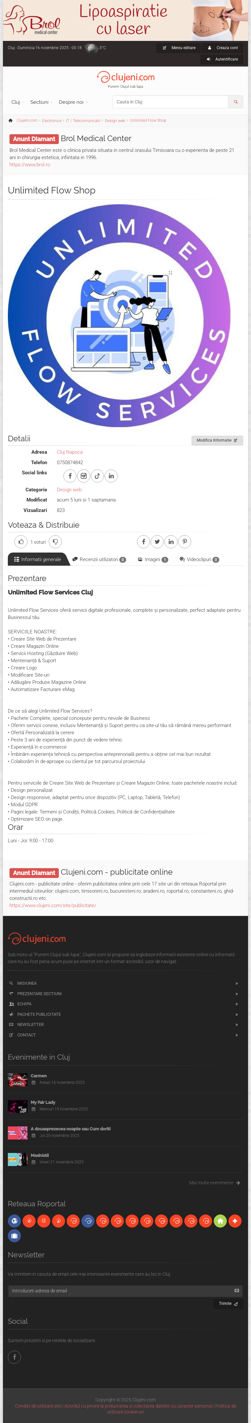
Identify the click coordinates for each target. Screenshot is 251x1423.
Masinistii (40, 1155)
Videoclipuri (199, 559)
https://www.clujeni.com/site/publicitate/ (52, 905)
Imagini (152, 559)
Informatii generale (37, 559)
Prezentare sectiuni (35, 993)
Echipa (19, 1003)
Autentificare (222, 59)
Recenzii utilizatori (99, 559)
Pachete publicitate (34, 1014)
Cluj (15, 102)
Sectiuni (39, 102)
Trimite (228, 1302)
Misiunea (22, 983)
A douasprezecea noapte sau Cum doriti (70, 1128)
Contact (22, 1034)
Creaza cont (222, 48)
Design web (69, 490)
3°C (102, 48)
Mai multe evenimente (216, 1182)
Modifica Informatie (217, 439)
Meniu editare (178, 48)
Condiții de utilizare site (38, 1406)
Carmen (39, 1075)
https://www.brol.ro (29, 165)
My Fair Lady (43, 1102)
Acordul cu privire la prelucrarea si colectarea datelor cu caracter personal (138, 1406)
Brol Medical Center (96, 138)
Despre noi (71, 102)
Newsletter (26, 1024)
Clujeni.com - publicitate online (117, 872)
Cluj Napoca (70, 452)
